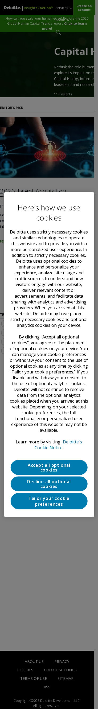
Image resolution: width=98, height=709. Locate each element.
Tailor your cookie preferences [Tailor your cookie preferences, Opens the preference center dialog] (49, 501)
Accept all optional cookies (49, 467)
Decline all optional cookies (49, 483)
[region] (49, 354)
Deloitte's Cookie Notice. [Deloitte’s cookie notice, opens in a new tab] (58, 444)
